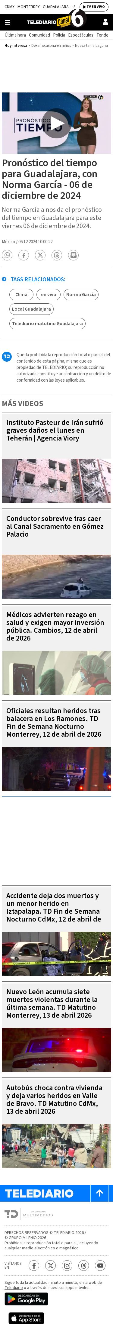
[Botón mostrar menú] (8, 22)
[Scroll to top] (99, 1193)
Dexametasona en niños (51, 45)
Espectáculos (80, 35)
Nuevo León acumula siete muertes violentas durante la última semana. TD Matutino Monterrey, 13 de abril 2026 (52, 1004)
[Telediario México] (57, 22)
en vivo (48, 294)
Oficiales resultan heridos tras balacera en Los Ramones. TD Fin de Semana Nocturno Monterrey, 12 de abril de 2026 (53, 723)
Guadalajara (56, 7)
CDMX (9, 7)
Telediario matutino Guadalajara (47, 323)
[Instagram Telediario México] (67, 1265)
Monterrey (28, 7)
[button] (7, 255)
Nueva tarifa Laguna (91, 45)
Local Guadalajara (31, 309)
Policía (59, 35)
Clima (21, 294)
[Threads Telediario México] (83, 1265)
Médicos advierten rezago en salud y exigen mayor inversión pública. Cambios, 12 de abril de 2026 (55, 626)
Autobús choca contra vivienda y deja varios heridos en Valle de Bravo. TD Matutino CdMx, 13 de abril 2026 (54, 1100)
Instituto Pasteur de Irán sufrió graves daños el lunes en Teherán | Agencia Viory (54, 430)
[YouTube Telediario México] (100, 1265)
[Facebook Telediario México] (34, 1265)
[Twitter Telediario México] (50, 1265)
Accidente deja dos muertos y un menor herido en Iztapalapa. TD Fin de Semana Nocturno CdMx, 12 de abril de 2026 (53, 911)
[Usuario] (105, 22)
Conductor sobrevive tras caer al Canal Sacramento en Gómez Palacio (55, 526)
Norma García (81, 294)
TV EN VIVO (95, 6)
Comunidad (39, 35)
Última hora (15, 35)
